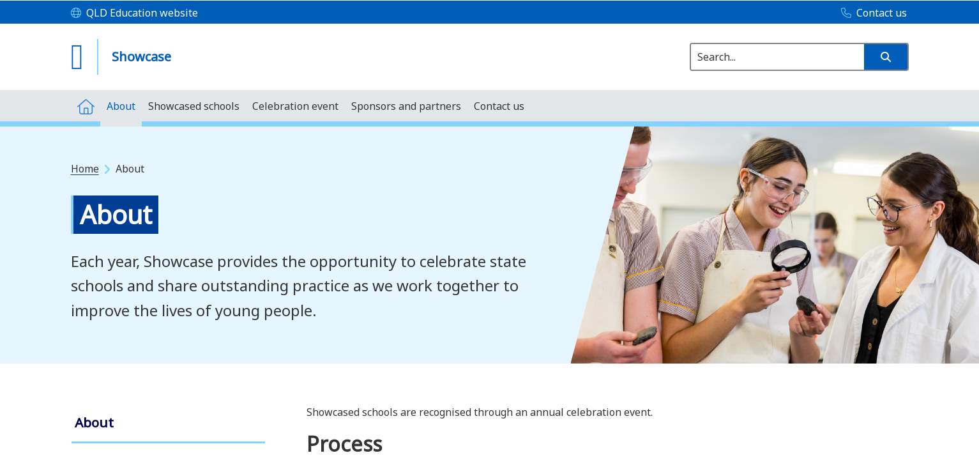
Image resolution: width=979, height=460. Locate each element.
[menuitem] (85, 105)
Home (85, 169)
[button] (885, 57)
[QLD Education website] (134, 13)
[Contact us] (871, 13)
